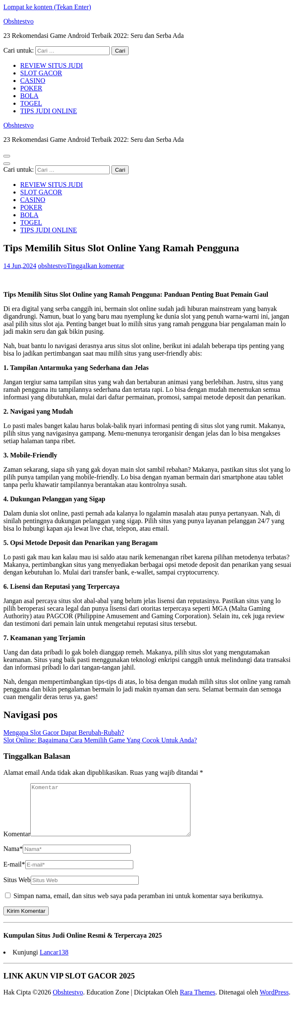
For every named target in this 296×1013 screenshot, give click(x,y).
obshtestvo (52, 265)
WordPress (274, 1002)
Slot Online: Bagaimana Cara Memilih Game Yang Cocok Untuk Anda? (100, 740)
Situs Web (17, 889)
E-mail (14, 874)
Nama (13, 858)
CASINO (32, 80)
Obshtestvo (18, 21)
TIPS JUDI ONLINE (48, 110)
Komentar (16, 844)
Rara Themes (198, 1002)
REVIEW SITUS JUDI (51, 65)
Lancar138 (54, 962)
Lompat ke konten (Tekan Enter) (47, 7)
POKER (31, 88)
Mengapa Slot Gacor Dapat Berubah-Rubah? (63, 732)
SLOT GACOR (41, 73)
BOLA (29, 95)
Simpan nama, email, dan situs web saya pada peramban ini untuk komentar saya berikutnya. (138, 905)
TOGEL (31, 103)
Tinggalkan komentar (95, 265)
